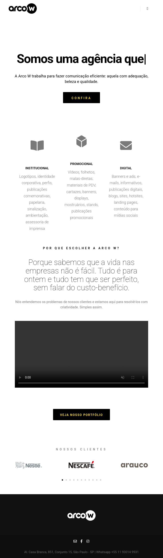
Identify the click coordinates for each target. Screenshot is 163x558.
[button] (81, 97)
